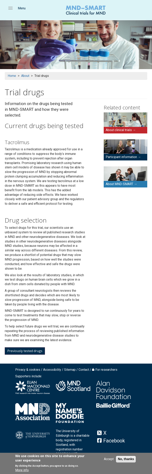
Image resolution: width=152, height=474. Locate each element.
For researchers (106, 370)
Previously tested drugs (24, 351)
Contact (84, 370)
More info (22, 471)
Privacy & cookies (27, 370)
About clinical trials (119, 130)
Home (12, 76)
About (25, 76)
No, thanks (126, 459)
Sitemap (70, 370)
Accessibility (52, 370)
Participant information (121, 157)
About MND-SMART (119, 184)
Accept (109, 459)
